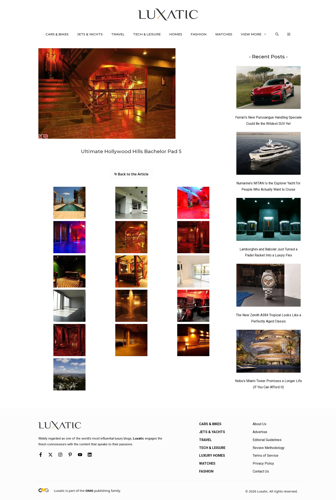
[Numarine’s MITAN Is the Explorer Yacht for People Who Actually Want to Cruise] (268, 154)
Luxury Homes (212, 455)
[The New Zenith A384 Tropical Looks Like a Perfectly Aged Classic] (268, 286)
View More (256, 34)
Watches (223, 34)
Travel (117, 34)
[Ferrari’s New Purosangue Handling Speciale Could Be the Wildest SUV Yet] (268, 88)
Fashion (199, 34)
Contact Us (261, 471)
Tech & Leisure (147, 34)
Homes (175, 34)
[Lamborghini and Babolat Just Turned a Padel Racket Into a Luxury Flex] (268, 220)
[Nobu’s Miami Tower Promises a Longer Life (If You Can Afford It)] (268, 352)
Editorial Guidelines (267, 440)
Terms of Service (265, 455)
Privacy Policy (263, 463)
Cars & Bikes (57, 34)
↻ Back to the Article (131, 174)
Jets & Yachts (90, 34)
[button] (277, 34)
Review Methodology (269, 448)
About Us (259, 424)
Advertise (260, 432)
